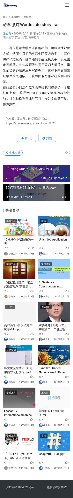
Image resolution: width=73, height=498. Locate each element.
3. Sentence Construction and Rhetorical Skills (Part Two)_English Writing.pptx (53, 285)
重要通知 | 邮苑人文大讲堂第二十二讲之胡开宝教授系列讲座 (53, 327)
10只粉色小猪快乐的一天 (19, 241)
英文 (17, 37)
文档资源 (11, 349)
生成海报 (12, 152)
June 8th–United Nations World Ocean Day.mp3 (52, 370)
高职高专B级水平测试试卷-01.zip (18, 327)
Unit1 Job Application (53, 239)
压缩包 (51, 33)
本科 (43, 221)
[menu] (67, 5)
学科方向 (61, 33)
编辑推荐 (8, 37)
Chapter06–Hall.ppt (52, 454)
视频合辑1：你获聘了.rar (51, 413)
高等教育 (33, 37)
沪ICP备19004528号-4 (20, 487)
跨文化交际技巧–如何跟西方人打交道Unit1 (18, 370)
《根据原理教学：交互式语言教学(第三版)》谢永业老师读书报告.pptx (18, 285)
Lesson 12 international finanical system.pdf (18, 413)
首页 (5, 16)
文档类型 (46, 264)
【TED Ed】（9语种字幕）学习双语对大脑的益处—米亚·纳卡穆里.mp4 (18, 456)
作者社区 (46, 307)
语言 (24, 37)
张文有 (7, 33)
